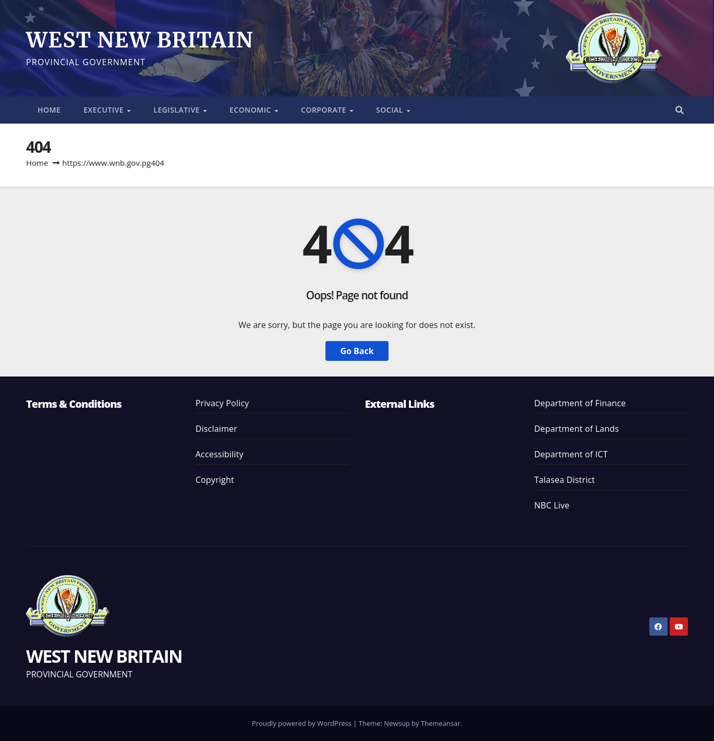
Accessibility (220, 454)
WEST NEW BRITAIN (139, 40)
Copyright (215, 479)
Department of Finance (580, 403)
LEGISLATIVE (177, 110)
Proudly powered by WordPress (302, 723)
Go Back (356, 351)
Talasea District (564, 479)
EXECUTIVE (104, 110)
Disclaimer (216, 428)
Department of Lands (576, 428)
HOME (49, 110)
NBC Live (552, 505)
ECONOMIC (251, 110)
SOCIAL (390, 110)
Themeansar (441, 723)
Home (37, 162)
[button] (679, 110)
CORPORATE (324, 110)
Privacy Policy (222, 403)
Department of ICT (571, 454)
